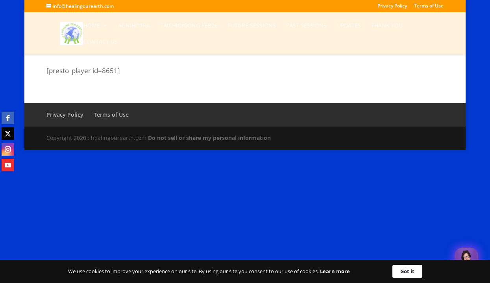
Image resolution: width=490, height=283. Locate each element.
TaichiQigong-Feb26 (189, 26)
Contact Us (100, 42)
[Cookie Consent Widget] (245, 271)
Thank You (387, 26)
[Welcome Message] (466, 259)
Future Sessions (252, 26)
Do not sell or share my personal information (209, 138)
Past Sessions (306, 26)
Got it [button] (407, 271)
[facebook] (8, 118)
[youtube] (8, 165)
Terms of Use (429, 6)
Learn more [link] (335, 271)
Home (91, 26)
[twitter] (8, 133)
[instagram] (8, 149)
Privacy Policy (392, 6)
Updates (349, 26)
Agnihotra (134, 26)
